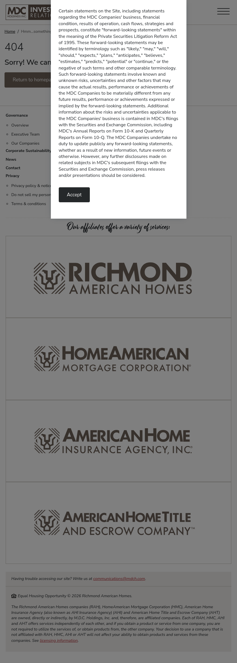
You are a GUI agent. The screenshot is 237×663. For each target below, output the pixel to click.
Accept (74, 195)
